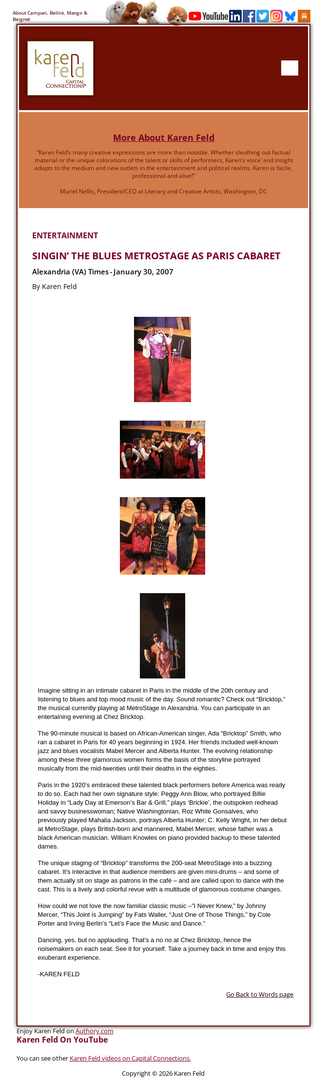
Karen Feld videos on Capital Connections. (130, 1057)
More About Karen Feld (163, 137)
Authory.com (95, 1030)
